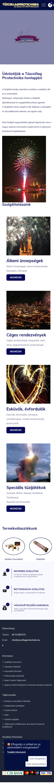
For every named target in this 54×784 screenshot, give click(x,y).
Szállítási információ (11, 662)
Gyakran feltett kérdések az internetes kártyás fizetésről (27, 685)
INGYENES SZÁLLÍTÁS (26, 571)
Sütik (5, 715)
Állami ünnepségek (24, 260)
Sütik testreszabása (36, 764)
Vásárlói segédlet (10, 719)
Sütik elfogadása (37, 758)
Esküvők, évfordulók (25, 408)
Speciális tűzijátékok (26, 487)
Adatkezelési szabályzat (13, 706)
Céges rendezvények (26, 334)
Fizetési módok (9, 710)
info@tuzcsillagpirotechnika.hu (26, 640)
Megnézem (15, 277)
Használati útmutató (11, 671)
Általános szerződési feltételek (16, 701)
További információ (16, 752)
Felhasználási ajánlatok (13, 676)
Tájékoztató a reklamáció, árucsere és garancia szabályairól (23, 725)
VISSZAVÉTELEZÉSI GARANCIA (31, 605)
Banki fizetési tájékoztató (14, 680)
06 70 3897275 (18, 635)
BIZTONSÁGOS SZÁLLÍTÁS (29, 589)
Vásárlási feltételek (11, 667)
